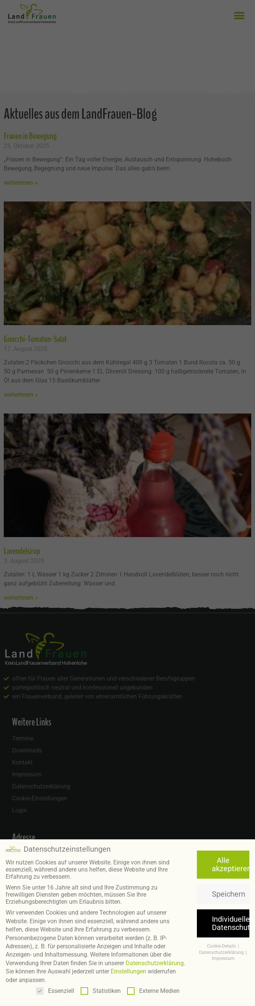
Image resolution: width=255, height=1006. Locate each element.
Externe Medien (153, 989)
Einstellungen (128, 969)
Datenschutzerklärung (155, 961)
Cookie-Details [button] (222, 944)
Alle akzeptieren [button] (230, 862)
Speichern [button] (228, 892)
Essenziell (55, 989)
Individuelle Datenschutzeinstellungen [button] (230, 921)
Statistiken (101, 989)
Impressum (223, 957)
